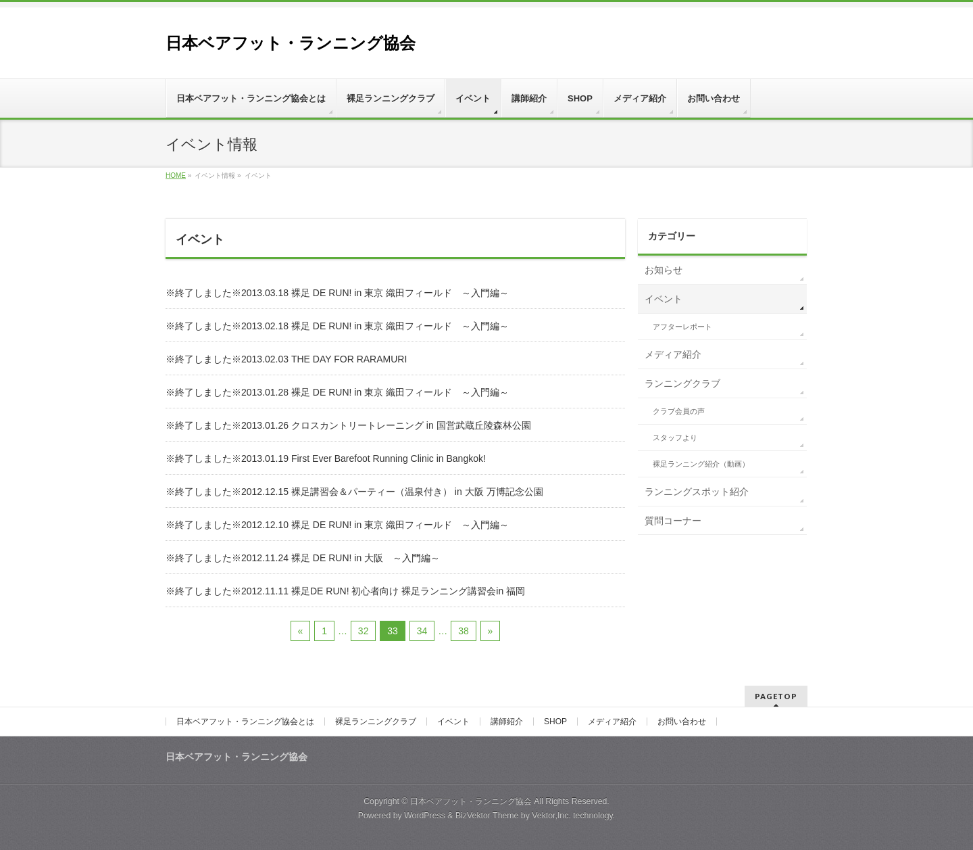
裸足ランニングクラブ (375, 721)
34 (422, 630)
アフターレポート (682, 327)
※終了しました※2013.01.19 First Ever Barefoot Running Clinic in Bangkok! (326, 458)
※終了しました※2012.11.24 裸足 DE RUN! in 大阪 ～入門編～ (303, 557)
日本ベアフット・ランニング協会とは (245, 721)
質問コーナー (673, 520)
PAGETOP (776, 696)
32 (363, 630)
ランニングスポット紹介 (697, 491)
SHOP (555, 721)
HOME (176, 175)
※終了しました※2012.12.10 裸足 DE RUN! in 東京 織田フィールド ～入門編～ (337, 524)
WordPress (424, 815)
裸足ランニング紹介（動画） (701, 464)
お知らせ (663, 269)
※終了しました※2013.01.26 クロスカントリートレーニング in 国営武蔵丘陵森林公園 (348, 425)
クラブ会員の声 (679, 411)
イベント (663, 298)
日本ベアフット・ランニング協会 (291, 43)
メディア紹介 (673, 354)
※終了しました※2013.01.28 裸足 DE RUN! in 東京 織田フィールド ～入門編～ (337, 392)
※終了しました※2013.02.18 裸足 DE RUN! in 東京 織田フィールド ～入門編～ (337, 326)
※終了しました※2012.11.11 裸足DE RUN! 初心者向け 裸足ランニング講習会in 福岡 (345, 591)
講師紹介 (507, 721)
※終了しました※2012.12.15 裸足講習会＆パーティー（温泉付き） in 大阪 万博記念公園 (354, 491)
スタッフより (675, 437)
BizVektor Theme (487, 815)
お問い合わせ (681, 721)
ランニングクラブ (682, 383)
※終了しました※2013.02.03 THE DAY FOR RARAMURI (286, 359)
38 (463, 630)
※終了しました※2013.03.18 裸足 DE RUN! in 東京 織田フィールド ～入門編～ (337, 292)
